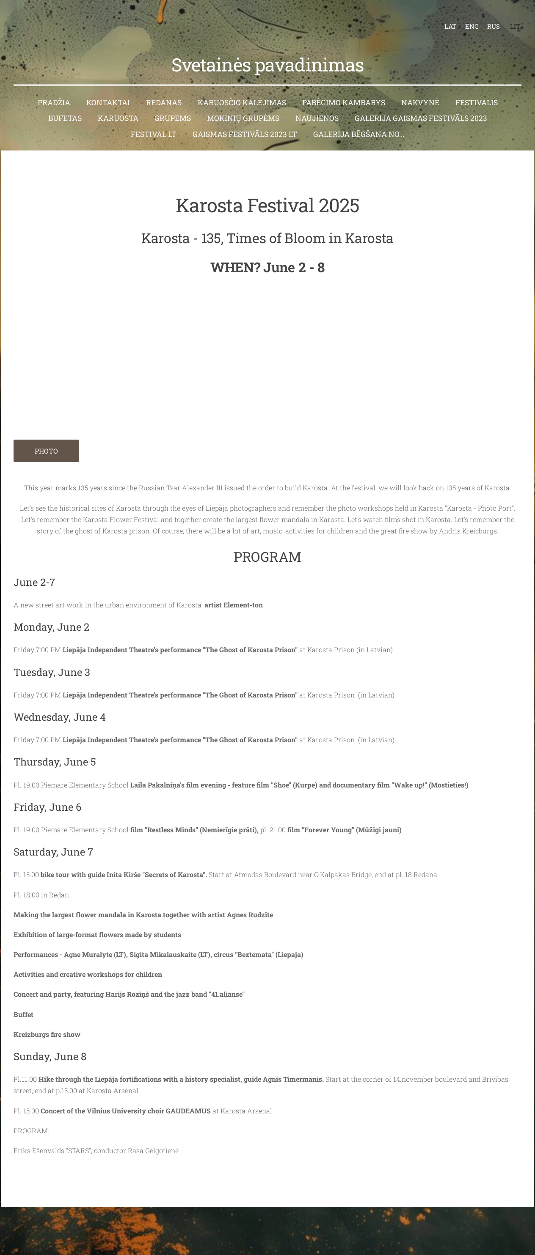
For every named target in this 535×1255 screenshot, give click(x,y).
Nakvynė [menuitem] (420, 89)
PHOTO (46, 437)
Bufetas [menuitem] (65, 104)
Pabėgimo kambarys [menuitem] (343, 89)
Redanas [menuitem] (164, 89)
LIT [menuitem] (508, 19)
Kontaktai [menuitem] (108, 89)
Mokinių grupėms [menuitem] (243, 104)
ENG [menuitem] (465, 19)
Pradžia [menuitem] (54, 89)
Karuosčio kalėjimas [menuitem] (242, 89)
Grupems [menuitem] (172, 104)
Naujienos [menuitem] (317, 104)
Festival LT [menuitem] (153, 121)
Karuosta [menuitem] (118, 104)
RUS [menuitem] (486, 19)
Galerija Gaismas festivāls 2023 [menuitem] (421, 104)
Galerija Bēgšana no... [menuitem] (358, 121)
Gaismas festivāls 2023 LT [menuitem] (245, 121)
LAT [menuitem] (444, 19)
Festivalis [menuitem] (476, 89)
